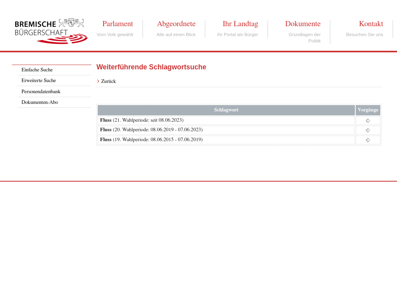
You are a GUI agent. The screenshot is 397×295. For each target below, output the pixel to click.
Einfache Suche (36, 70)
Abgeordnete (176, 24)
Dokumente (302, 24)
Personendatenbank (40, 91)
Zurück (108, 81)
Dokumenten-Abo (39, 102)
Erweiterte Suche (38, 80)
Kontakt (371, 24)
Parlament (117, 24)
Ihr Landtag (240, 24)
